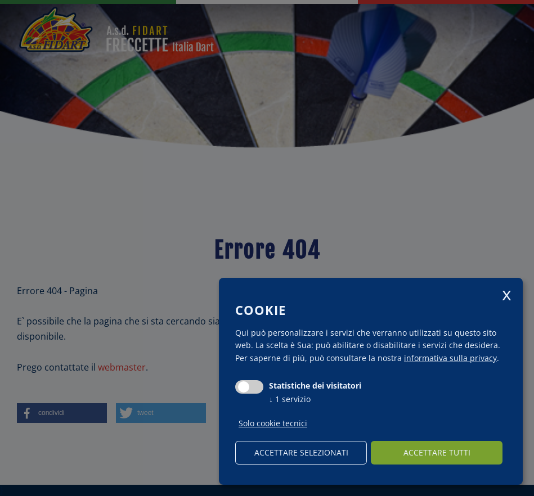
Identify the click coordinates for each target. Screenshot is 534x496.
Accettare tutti (436, 452)
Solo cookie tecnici (273, 423)
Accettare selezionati (301, 452)
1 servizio (290, 399)
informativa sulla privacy (450, 358)
